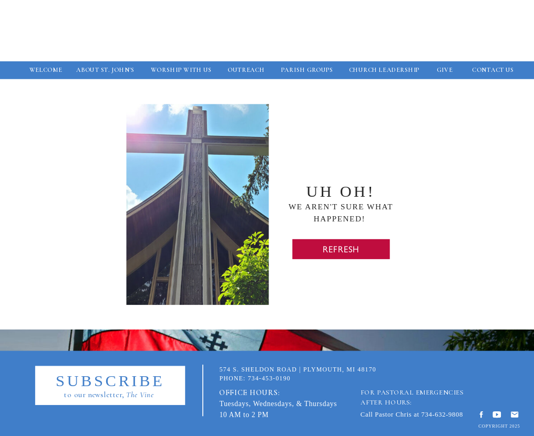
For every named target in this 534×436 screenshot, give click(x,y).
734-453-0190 (269, 378)
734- (428, 414)
